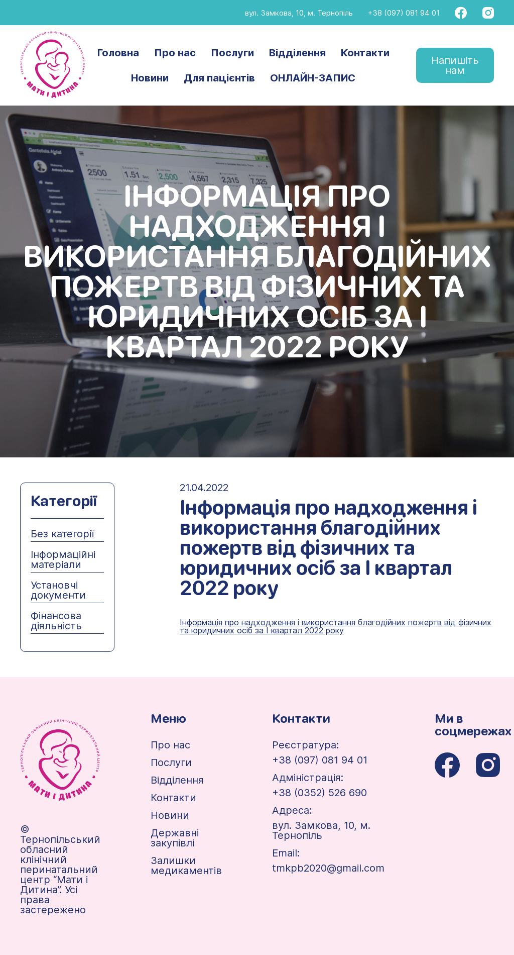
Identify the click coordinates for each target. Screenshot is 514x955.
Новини (150, 78)
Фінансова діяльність (56, 621)
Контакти (365, 53)
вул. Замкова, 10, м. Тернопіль (299, 13)
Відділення (297, 53)
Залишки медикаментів (186, 865)
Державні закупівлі (175, 838)
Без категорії (62, 534)
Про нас (175, 53)
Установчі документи (58, 590)
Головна (118, 53)
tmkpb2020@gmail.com (328, 868)
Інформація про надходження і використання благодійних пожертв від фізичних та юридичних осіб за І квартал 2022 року (335, 626)
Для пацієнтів (219, 78)
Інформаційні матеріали (63, 559)
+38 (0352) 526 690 (319, 793)
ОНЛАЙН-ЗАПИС (312, 78)
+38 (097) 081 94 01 (404, 13)
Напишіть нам (455, 65)
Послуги (232, 53)
